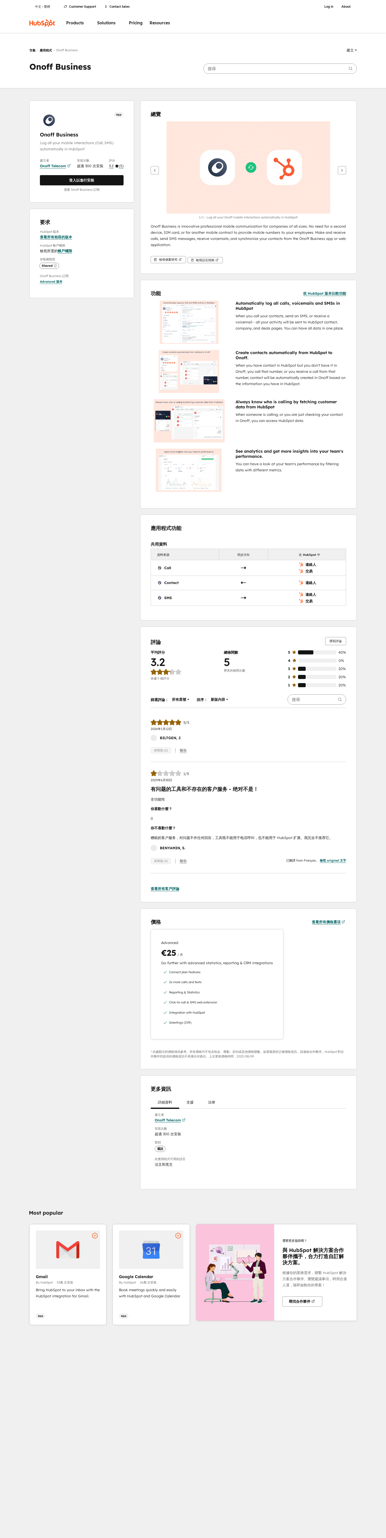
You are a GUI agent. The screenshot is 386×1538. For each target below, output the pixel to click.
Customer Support (80, 6)
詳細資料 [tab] (165, 1103)
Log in (328, 6)
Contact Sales (117, 6)
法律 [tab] (211, 1103)
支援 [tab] (190, 1103)
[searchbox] (280, 68)
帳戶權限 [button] (65, 251)
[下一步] (342, 170)
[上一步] (155, 170)
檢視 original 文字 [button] (333, 859)
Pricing (135, 22)
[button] (352, 50)
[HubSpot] (42, 23)
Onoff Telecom (55, 166)
